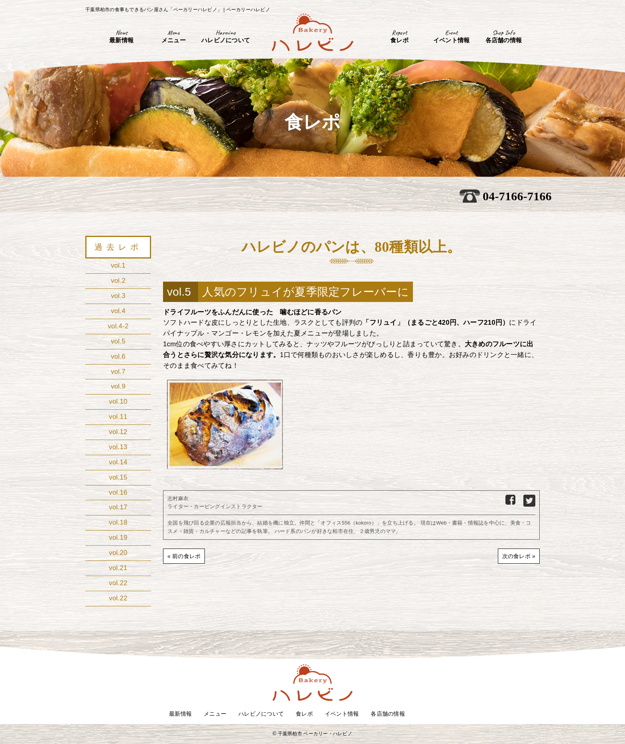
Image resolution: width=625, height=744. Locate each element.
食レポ (304, 713)
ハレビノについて (261, 713)
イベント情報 (342, 713)
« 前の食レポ (183, 556)
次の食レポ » (518, 556)
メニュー (215, 713)
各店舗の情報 (388, 713)
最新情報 (180, 713)
